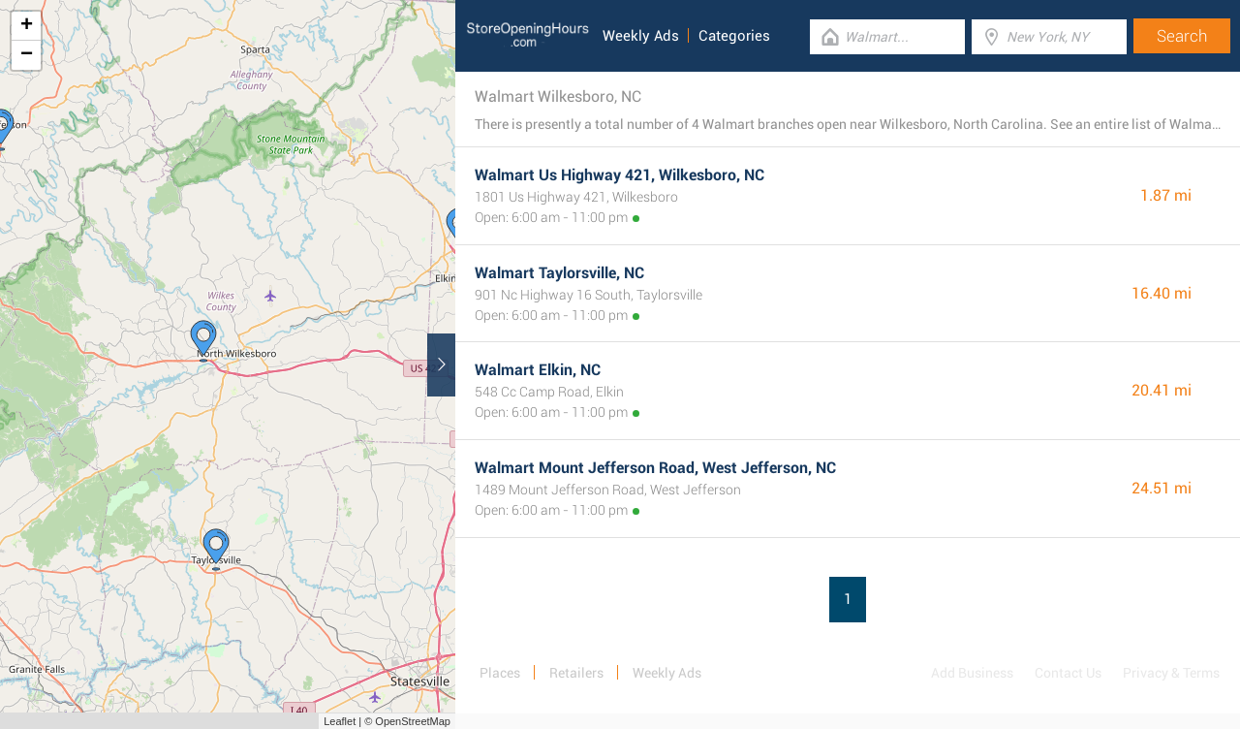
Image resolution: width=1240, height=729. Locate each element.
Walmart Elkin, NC (538, 370)
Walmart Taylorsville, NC (559, 273)
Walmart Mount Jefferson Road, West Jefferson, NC (655, 468)
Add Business (972, 673)
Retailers (576, 673)
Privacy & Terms (1171, 673)
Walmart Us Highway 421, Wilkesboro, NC (619, 175)
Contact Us (1068, 673)
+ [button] (26, 26)
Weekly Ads (641, 36)
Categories (734, 36)
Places (500, 673)
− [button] (26, 55)
